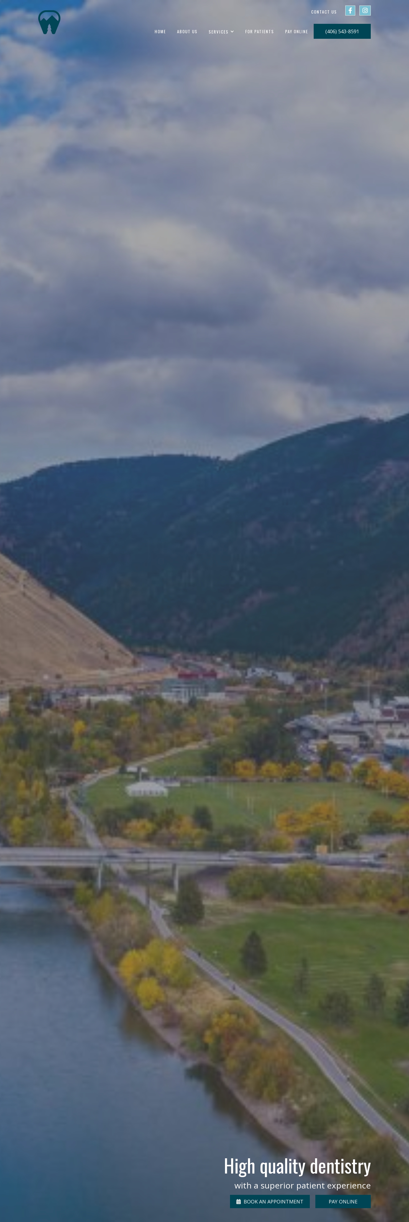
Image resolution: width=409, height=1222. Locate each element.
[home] (49, 22)
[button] (221, 31)
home (160, 31)
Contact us (324, 11)
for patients (259, 31)
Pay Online (296, 31)
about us (187, 31)
